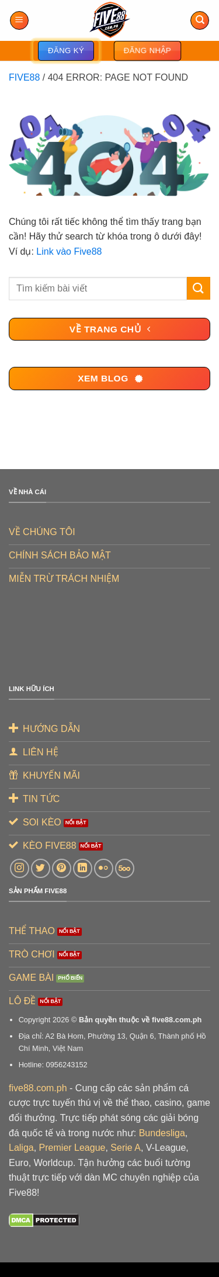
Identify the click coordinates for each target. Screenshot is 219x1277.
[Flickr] (103, 868)
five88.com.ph (38, 1088)
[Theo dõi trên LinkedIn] (82, 868)
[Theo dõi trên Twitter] (40, 868)
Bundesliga (162, 1133)
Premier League (72, 1148)
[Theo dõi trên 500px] (124, 868)
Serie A (125, 1148)
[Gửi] (198, 288)
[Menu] (19, 20)
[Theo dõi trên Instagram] (19, 868)
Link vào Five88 (69, 251)
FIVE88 (24, 77)
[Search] (199, 20)
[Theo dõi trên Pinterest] (61, 868)
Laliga (21, 1148)
